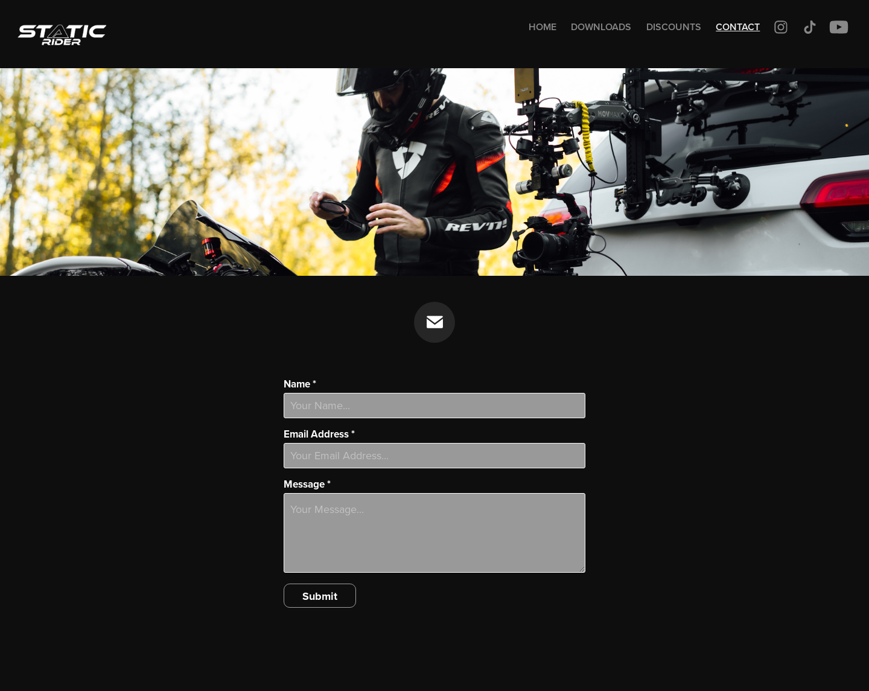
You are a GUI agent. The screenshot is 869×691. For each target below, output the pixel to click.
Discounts (673, 27)
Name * (300, 384)
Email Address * (319, 434)
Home (542, 27)
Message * (307, 484)
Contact (738, 27)
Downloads (601, 27)
